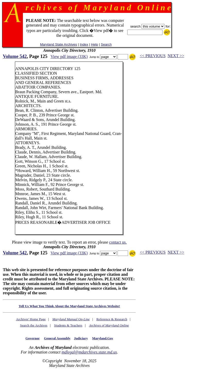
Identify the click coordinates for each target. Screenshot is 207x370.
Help (94, 44)
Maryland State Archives (58, 44)
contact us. (118, 242)
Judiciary (81, 338)
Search (106, 44)
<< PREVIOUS (153, 56)
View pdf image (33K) (68, 56)
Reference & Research (111, 319)
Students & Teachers (68, 325)
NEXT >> (176, 56)
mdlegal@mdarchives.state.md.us (89, 352)
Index (84, 44)
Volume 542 (15, 56)
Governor (32, 338)
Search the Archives (34, 325)
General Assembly (57, 338)
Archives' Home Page (31, 319)
